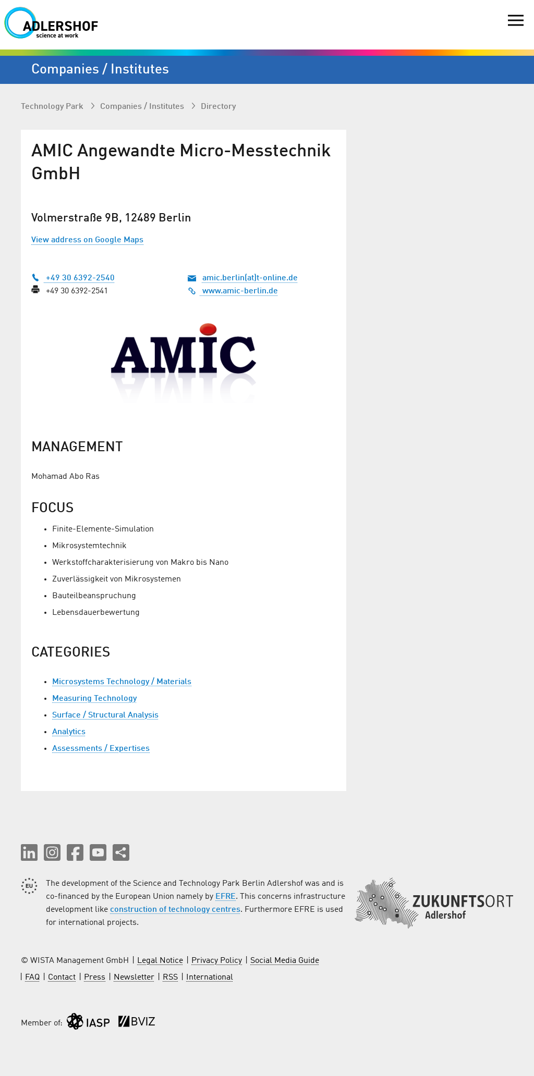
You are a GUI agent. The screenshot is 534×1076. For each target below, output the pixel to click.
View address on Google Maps (87, 240)
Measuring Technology (94, 699)
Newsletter (134, 977)
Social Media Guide (284, 961)
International (209, 977)
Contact (62, 977)
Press (94, 977)
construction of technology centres (175, 910)
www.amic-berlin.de (233, 291)
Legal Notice (160, 961)
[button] (29, 852)
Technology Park (53, 107)
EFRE (225, 897)
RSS (170, 977)
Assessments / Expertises (101, 749)
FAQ (32, 977)
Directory (218, 107)
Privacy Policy (216, 961)
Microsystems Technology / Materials (121, 682)
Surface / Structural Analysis (105, 715)
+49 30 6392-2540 (73, 278)
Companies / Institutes (143, 107)
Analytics (69, 732)
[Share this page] (121, 852)
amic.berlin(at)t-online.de (250, 278)
